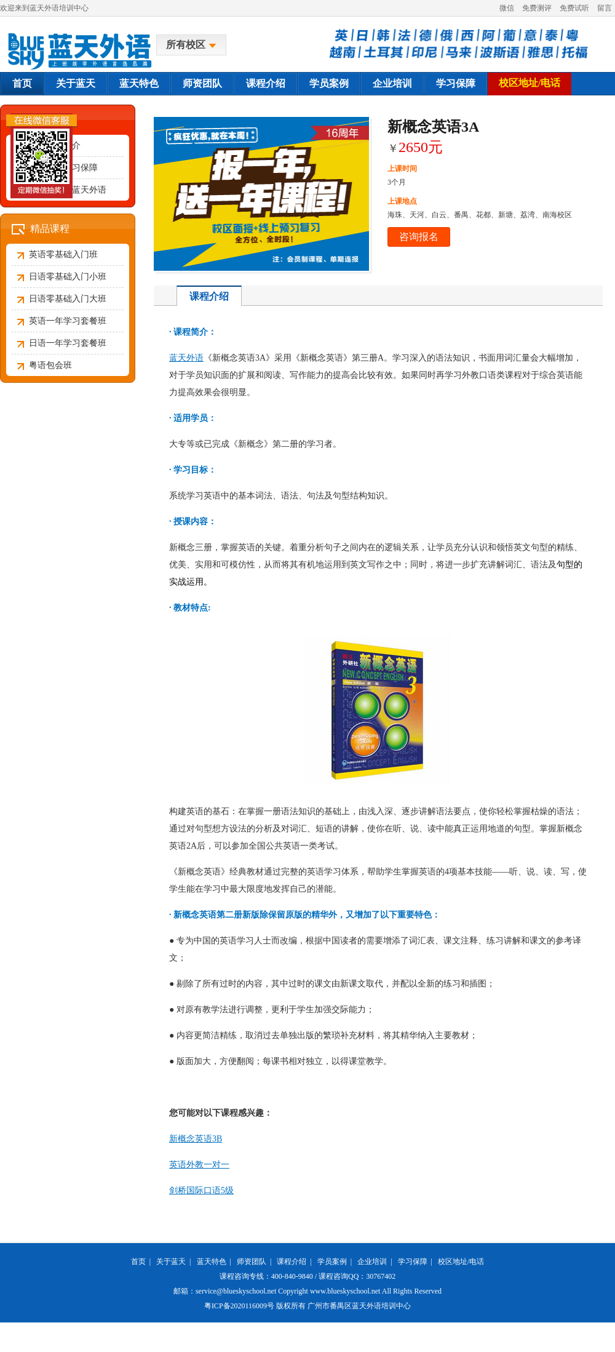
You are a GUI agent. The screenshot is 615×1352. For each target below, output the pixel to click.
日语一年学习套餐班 (67, 343)
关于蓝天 (75, 83)
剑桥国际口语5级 (201, 1190)
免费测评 (537, 8)
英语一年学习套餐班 (67, 321)
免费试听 (574, 8)
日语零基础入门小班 (67, 276)
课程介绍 (265, 83)
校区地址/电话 (529, 83)
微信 (506, 8)
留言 (604, 8)
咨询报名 (418, 236)
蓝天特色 (139, 83)
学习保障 (455, 83)
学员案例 (329, 83)
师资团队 (202, 83)
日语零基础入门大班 (67, 298)
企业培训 (392, 83)
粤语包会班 (50, 365)
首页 (22, 83)
